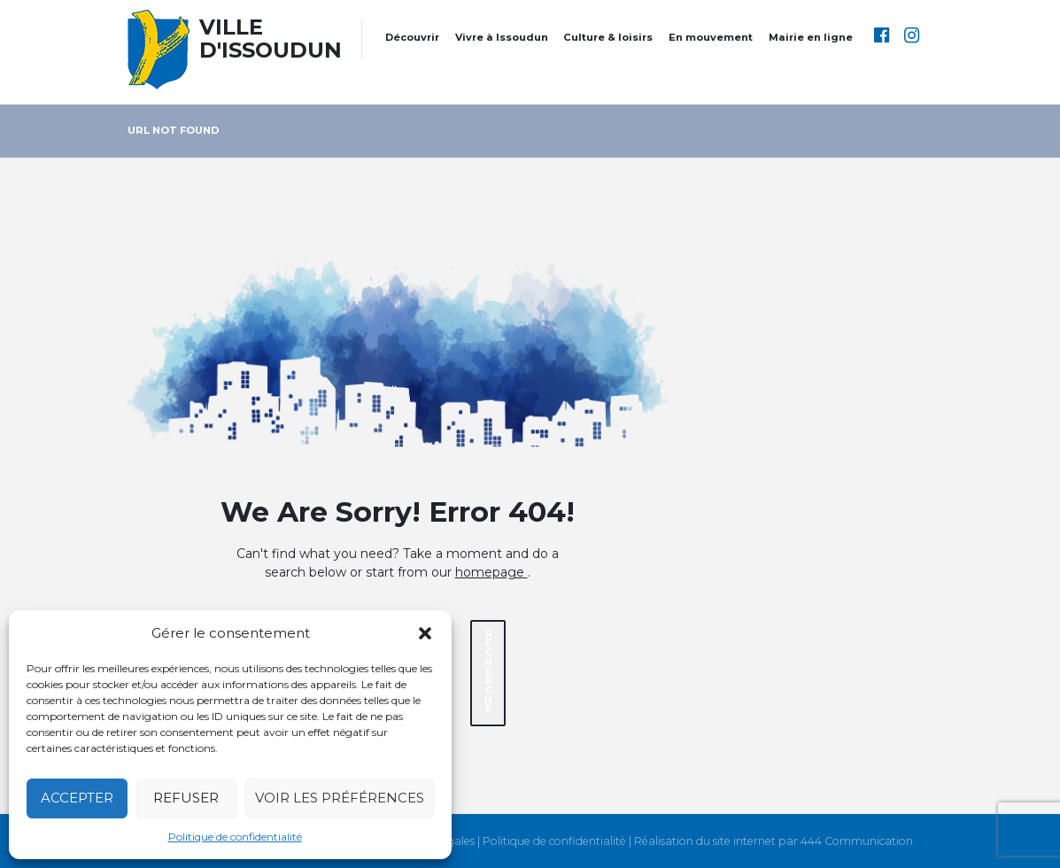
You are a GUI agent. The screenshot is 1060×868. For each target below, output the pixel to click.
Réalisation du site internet (705, 841)
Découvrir (412, 37)
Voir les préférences (339, 797)
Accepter (77, 797)
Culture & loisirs (608, 37)
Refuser (186, 797)
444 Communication (857, 841)
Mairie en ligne (811, 37)
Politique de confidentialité (235, 836)
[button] (425, 633)
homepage (491, 572)
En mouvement (711, 37)
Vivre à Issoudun (501, 37)
